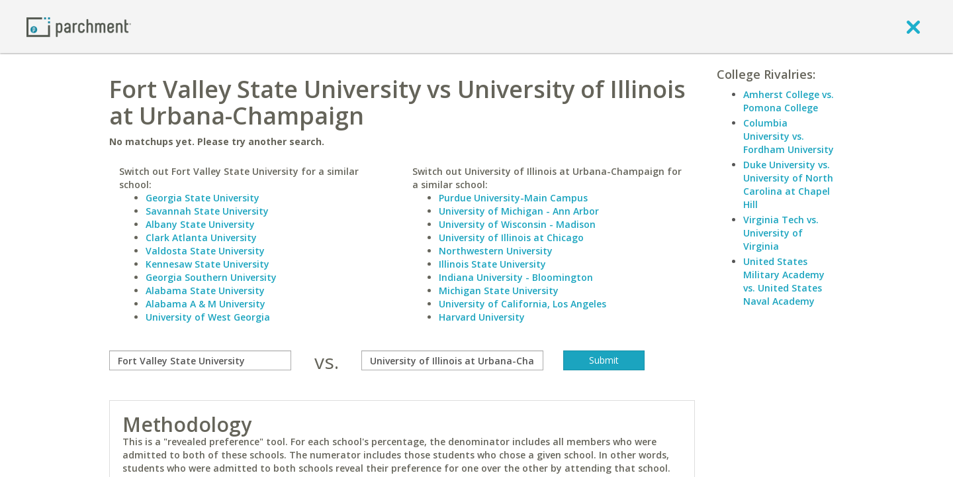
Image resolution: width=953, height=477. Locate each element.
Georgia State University (202, 197)
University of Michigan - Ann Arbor (519, 211)
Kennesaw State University (207, 264)
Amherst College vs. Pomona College (788, 101)
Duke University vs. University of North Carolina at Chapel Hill (788, 184)
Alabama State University (205, 290)
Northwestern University (496, 250)
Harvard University (482, 317)
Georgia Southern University (211, 277)
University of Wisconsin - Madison (517, 224)
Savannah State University (207, 211)
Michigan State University (499, 290)
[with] (452, 360)
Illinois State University (492, 264)
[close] (913, 26)
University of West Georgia (208, 317)
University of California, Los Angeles (522, 303)
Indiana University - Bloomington (516, 277)
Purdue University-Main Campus (513, 197)
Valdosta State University (205, 250)
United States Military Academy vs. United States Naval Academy (784, 281)
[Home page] (78, 26)
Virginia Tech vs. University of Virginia (781, 232)
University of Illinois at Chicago (511, 237)
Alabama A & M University (205, 303)
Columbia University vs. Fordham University (788, 136)
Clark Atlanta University (201, 237)
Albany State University (200, 224)
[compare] (200, 360)
